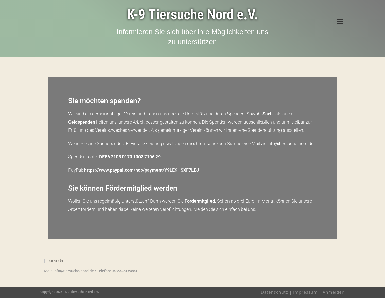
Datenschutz (274, 292)
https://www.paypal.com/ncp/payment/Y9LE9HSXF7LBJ (141, 170)
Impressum (305, 292)
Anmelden (334, 292)
